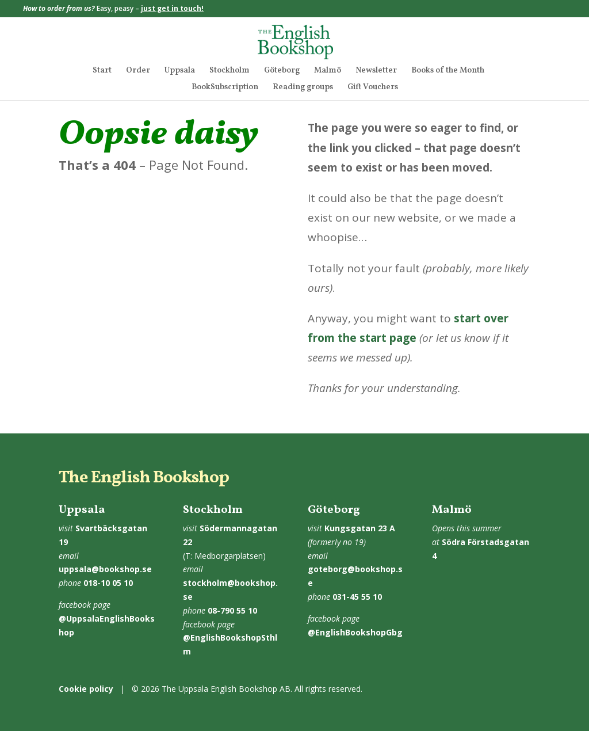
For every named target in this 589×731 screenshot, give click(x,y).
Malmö (327, 71)
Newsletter (376, 71)
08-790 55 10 (232, 610)
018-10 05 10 (108, 582)
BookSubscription (225, 88)
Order (138, 71)
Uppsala (180, 71)
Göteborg (282, 71)
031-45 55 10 (357, 596)
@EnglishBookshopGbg (355, 632)
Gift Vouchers (372, 88)
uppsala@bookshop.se (105, 569)
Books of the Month (447, 71)
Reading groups (303, 88)
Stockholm (229, 71)
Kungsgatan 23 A (359, 528)
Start (102, 71)
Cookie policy (86, 688)
